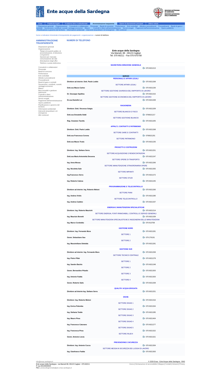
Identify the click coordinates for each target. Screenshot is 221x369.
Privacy (182, 364)
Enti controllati (132, 26)
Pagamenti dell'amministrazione (148, 28)
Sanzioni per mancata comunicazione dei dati (48, 58)
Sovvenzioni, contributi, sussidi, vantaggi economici (63, 28)
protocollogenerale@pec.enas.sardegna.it (56, 368)
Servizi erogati (128, 28)
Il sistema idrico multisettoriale (76, 24)
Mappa (161, 364)
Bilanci (87, 28)
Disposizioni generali (46, 26)
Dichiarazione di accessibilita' (146, 364)
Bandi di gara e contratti (47, 82)
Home (131, 364)
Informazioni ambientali (76, 30)
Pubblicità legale (53, 24)
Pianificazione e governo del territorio (51, 30)
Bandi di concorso (107, 26)
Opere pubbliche (167, 28)
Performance (120, 26)
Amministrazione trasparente (104, 24)
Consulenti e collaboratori (79, 26)
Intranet (175, 364)
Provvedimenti (163, 26)
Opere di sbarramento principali (131, 24)
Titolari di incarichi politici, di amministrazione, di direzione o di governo (51, 53)
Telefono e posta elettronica (50, 63)
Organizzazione (62, 26)
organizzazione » (88, 35)
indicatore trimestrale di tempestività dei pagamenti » (62, 35)
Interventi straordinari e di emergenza (100, 30)
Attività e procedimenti (148, 26)
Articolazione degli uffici (49, 61)
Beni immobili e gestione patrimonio (47, 91)
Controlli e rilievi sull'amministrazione (107, 28)
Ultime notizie (153, 24)
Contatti (168, 364)
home (38, 35)
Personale (94, 26)
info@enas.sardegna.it (44, 361)
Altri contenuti (121, 30)
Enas (40, 24)
